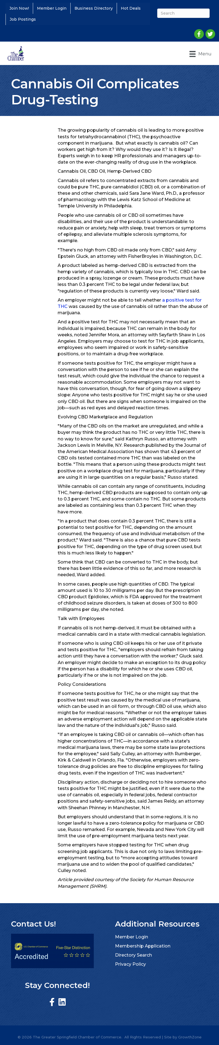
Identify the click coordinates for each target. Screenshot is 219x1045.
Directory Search (133, 954)
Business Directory (93, 8)
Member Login (51, 8)
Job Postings (23, 19)
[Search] (182, 13)
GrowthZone (190, 1037)
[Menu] (199, 53)
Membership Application (142, 945)
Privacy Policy (130, 964)
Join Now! (19, 8)
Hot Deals (131, 8)
